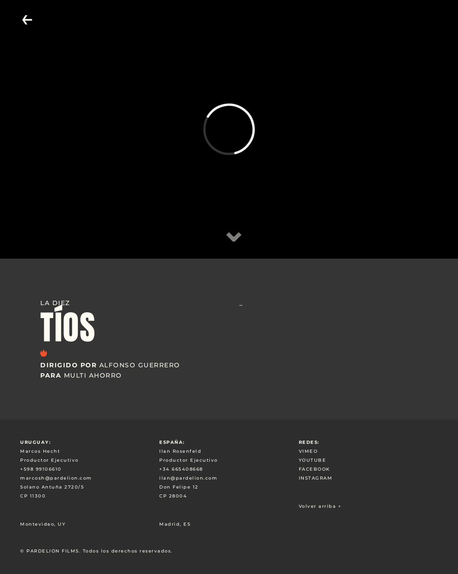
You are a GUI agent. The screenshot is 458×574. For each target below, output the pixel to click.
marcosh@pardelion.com (56, 478)
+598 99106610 (41, 469)
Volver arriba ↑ (320, 506)
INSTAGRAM (316, 478)
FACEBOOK (314, 469)
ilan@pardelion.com (188, 478)
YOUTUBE (313, 460)
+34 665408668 (181, 469)
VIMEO (308, 451)
